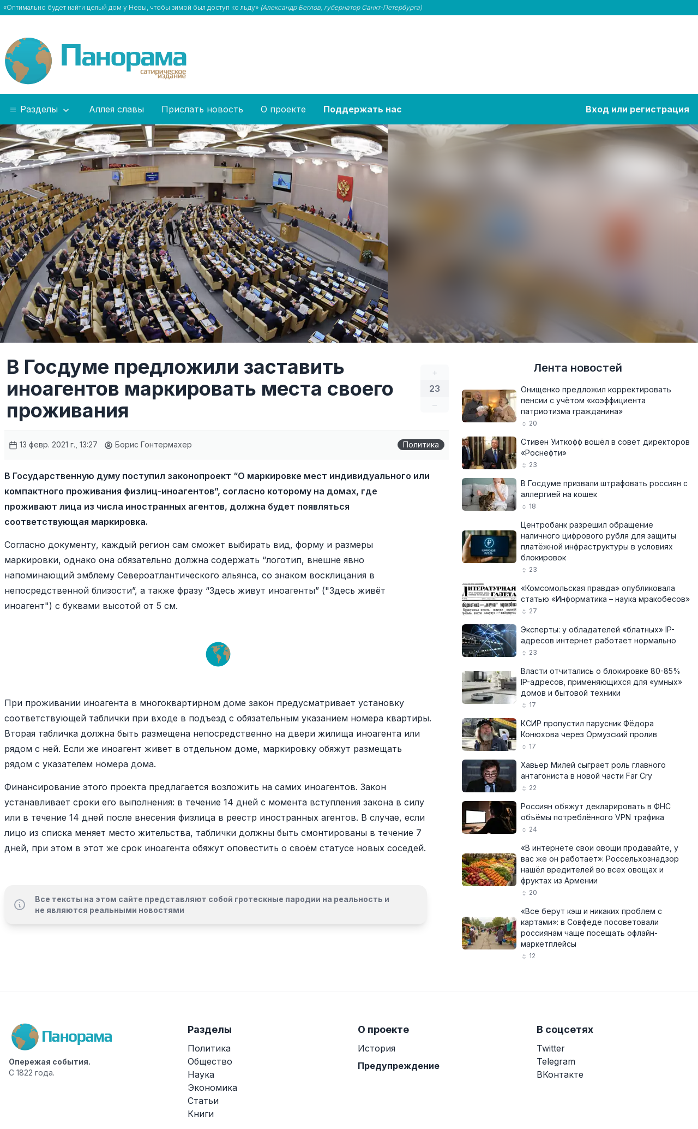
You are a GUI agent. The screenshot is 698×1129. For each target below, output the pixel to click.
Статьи (203, 1100)
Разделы (40, 110)
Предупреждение (399, 1065)
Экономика (212, 1087)
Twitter (551, 1048)
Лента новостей (577, 367)
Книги (201, 1113)
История (376, 1048)
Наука (201, 1074)
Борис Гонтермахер (148, 444)
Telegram (556, 1061)
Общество (210, 1061)
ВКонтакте (560, 1074)
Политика (421, 444)
